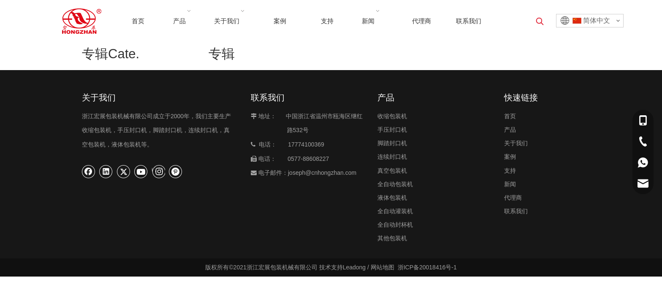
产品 (510, 129)
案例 (510, 156)
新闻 (510, 184)
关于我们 (516, 143)
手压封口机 (392, 129)
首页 (510, 116)
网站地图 (382, 267)
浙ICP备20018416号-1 (427, 267)
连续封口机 (392, 156)
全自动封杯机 (395, 224)
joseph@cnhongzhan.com (322, 172)
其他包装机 (392, 238)
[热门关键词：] (540, 21)
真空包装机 (392, 170)
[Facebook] (88, 171)
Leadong (354, 267)
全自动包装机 (395, 184)
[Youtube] (141, 171)
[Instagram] (158, 171)
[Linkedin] (106, 171)
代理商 (513, 197)
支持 (510, 170)
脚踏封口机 (392, 143)
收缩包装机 (392, 116)
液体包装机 (392, 197)
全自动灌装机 (395, 211)
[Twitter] (123, 171)
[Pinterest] (175, 171)
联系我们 (516, 211)
